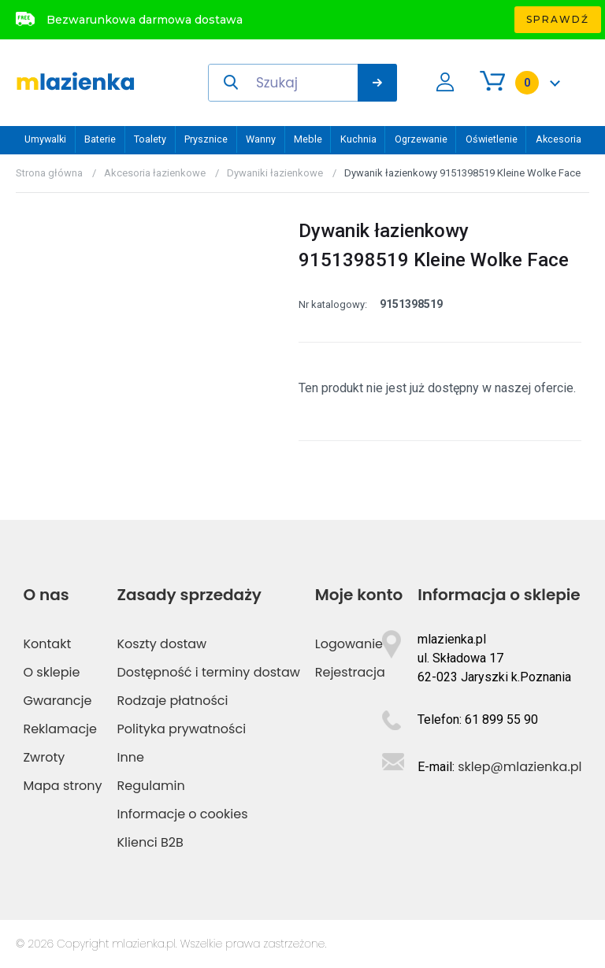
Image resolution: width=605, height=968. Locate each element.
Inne (130, 757)
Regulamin (151, 786)
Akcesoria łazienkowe (155, 173)
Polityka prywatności (182, 729)
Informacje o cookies (182, 814)
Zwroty (44, 757)
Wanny (261, 139)
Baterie (100, 139)
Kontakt (47, 644)
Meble (308, 139)
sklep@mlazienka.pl (519, 767)
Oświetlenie (492, 139)
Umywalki (45, 139)
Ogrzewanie (421, 139)
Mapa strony (62, 786)
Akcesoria (558, 139)
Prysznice (206, 139)
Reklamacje (60, 729)
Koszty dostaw (162, 644)
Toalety (150, 139)
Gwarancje (57, 701)
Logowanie (349, 644)
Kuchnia (358, 139)
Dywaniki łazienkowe (275, 173)
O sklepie (51, 672)
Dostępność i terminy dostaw (208, 672)
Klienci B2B (150, 842)
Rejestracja (350, 672)
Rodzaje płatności (172, 701)
